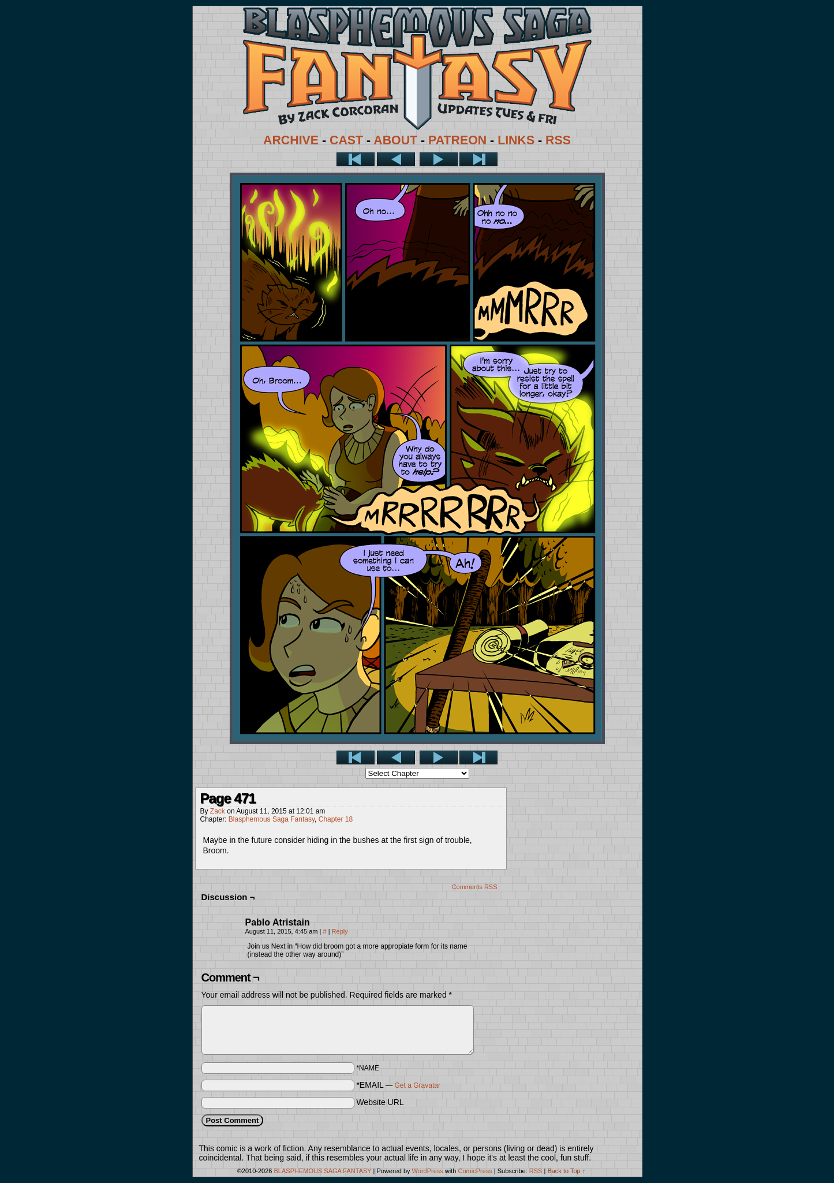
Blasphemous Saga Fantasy (272, 819)
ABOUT (395, 140)
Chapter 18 (336, 819)
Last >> (478, 159)
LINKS (516, 140)
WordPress (427, 1170)
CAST (346, 140)
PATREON (457, 140)
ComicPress (475, 1170)
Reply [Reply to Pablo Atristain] (340, 931)
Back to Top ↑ (566, 1170)
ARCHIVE (291, 140)
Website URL (379, 1102)
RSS (558, 140)
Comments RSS (475, 886)
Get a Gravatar (417, 1085)
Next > (439, 159)
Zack (217, 811)
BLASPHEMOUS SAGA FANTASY (323, 1170)
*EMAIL (398, 1084)
